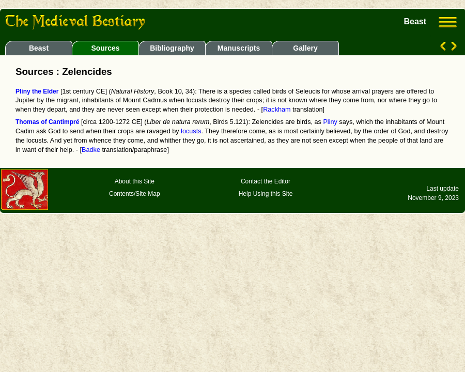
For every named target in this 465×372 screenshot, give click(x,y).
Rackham (276, 109)
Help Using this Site (266, 193)
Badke (91, 149)
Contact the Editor (265, 181)
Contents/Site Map (134, 193)
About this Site (134, 181)
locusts (191, 131)
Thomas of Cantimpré (47, 122)
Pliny (330, 122)
